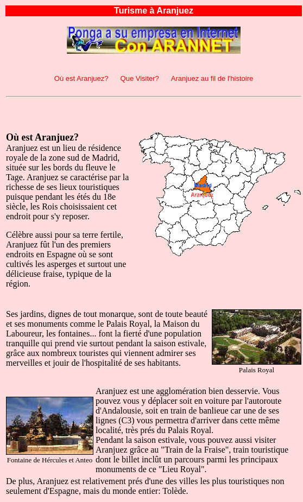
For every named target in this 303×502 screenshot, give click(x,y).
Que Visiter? (140, 78)
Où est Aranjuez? (81, 78)
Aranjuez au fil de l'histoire (212, 78)
